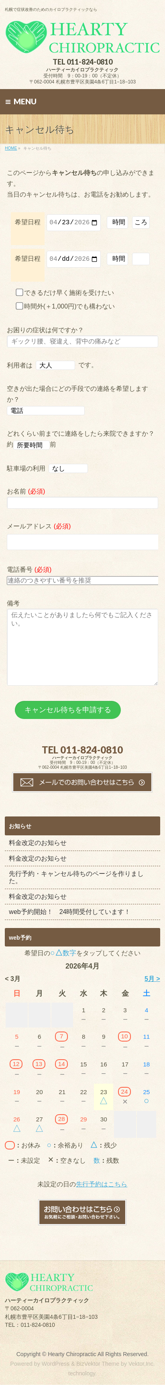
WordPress (55, 1364)
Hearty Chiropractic (72, 1354)
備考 (82, 655)
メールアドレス (82, 540)
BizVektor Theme (97, 1364)
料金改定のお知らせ (38, 862)
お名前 (82, 501)
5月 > (152, 998)
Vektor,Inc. (141, 1364)
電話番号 (82, 579)
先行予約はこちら (101, 1203)
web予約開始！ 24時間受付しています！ (69, 931)
